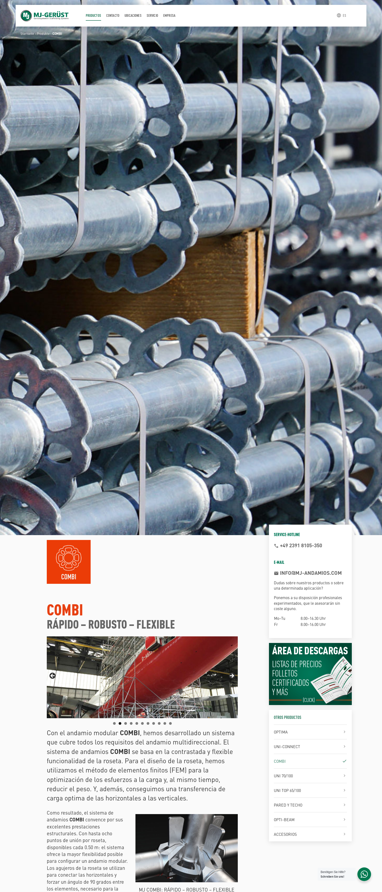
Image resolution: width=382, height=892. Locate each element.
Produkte (43, 33)
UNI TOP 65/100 (287, 790)
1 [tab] (114, 723)
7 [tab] (148, 723)
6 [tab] (142, 723)
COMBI (280, 761)
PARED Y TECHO (288, 805)
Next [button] (231, 676)
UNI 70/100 (283, 775)
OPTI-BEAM (284, 819)
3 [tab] (125, 723)
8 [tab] (153, 723)
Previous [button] (53, 676)
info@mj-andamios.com (310, 572)
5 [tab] (136, 723)
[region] (142, 677)
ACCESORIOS (285, 834)
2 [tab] (120, 723)
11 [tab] (170, 723)
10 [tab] (164, 723)
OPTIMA (281, 731)
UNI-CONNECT (287, 746)
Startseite (27, 33)
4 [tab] (131, 723)
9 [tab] (159, 723)
